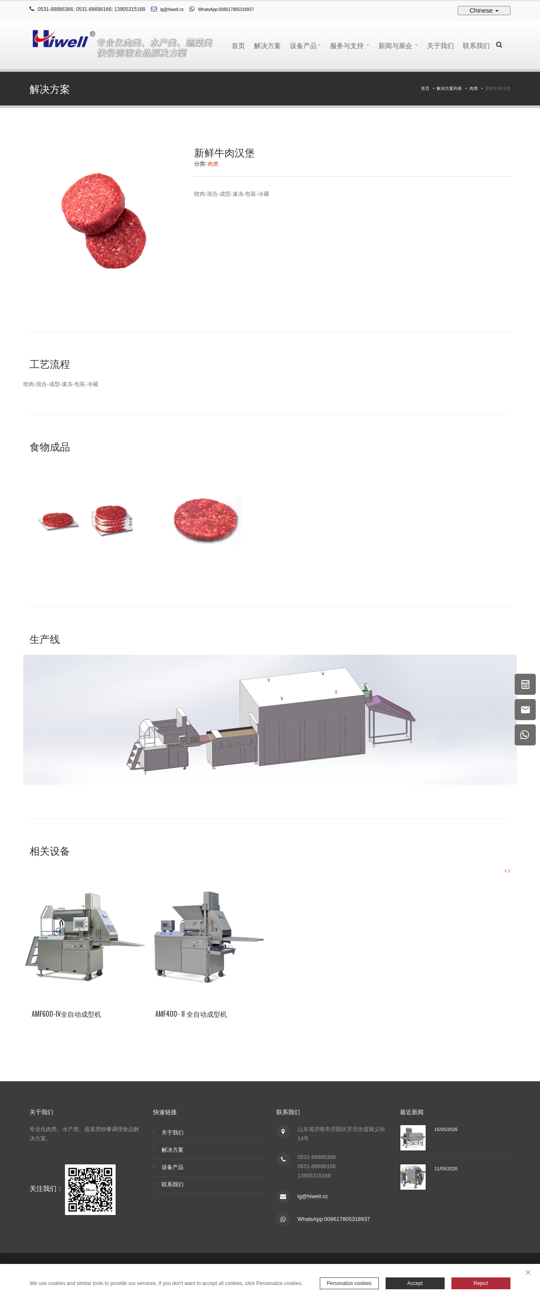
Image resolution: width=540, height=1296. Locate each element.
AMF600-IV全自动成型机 (66, 1014)
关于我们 (440, 45)
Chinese (484, 10)
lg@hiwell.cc (172, 9)
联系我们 (476, 45)
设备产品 (305, 45)
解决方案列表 (449, 88)
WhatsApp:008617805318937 (226, 9)
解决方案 (267, 45)
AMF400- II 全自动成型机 (191, 1014)
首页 (238, 45)
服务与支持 (350, 45)
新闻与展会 (398, 45)
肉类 (474, 88)
